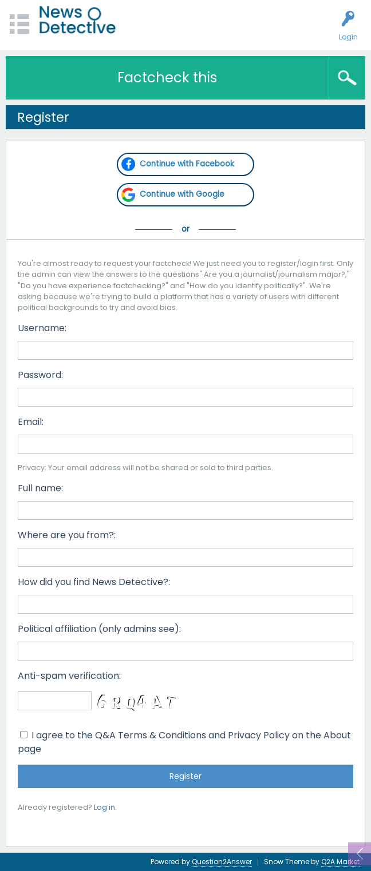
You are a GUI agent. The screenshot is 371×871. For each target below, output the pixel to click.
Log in (104, 807)
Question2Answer (222, 861)
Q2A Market (340, 861)
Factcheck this (167, 77)
